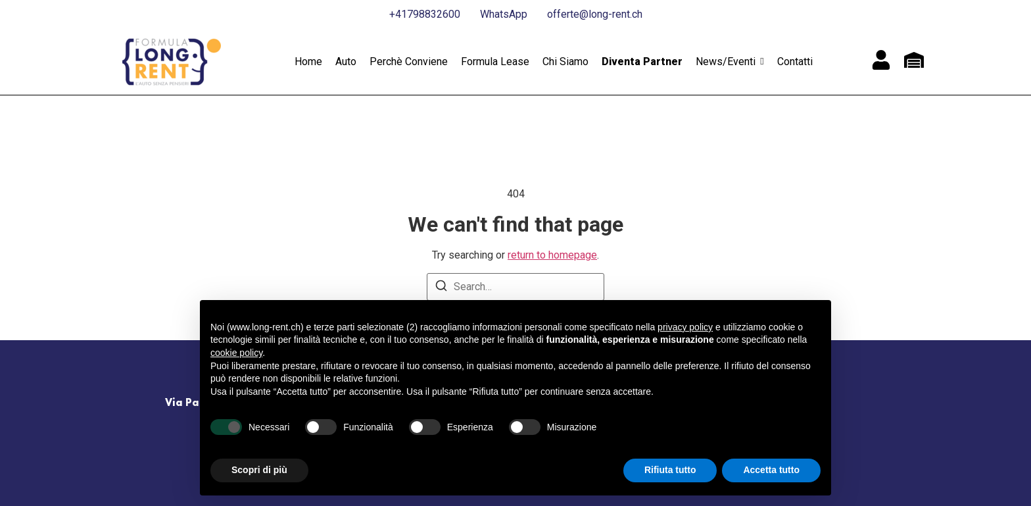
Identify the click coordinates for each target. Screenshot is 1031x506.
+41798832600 (424, 14)
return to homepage (552, 255)
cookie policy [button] (236, 352)
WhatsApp (503, 14)
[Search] (441, 288)
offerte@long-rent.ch (594, 14)
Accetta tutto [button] (771, 470)
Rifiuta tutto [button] (670, 470)
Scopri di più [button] (259, 470)
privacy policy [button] (685, 327)
